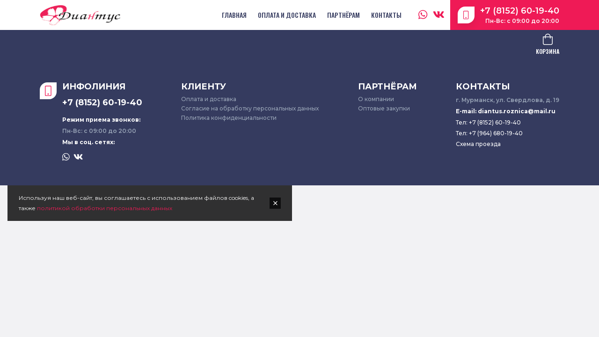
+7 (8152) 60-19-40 (519, 11)
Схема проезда (478, 143)
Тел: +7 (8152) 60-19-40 (488, 122)
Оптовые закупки (384, 108)
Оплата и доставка (287, 15)
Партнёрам (343, 15)
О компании (376, 99)
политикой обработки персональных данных (104, 208)
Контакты (386, 15)
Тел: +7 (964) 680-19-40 (489, 133)
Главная (234, 15)
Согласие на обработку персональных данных (250, 108)
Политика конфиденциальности (229, 117)
